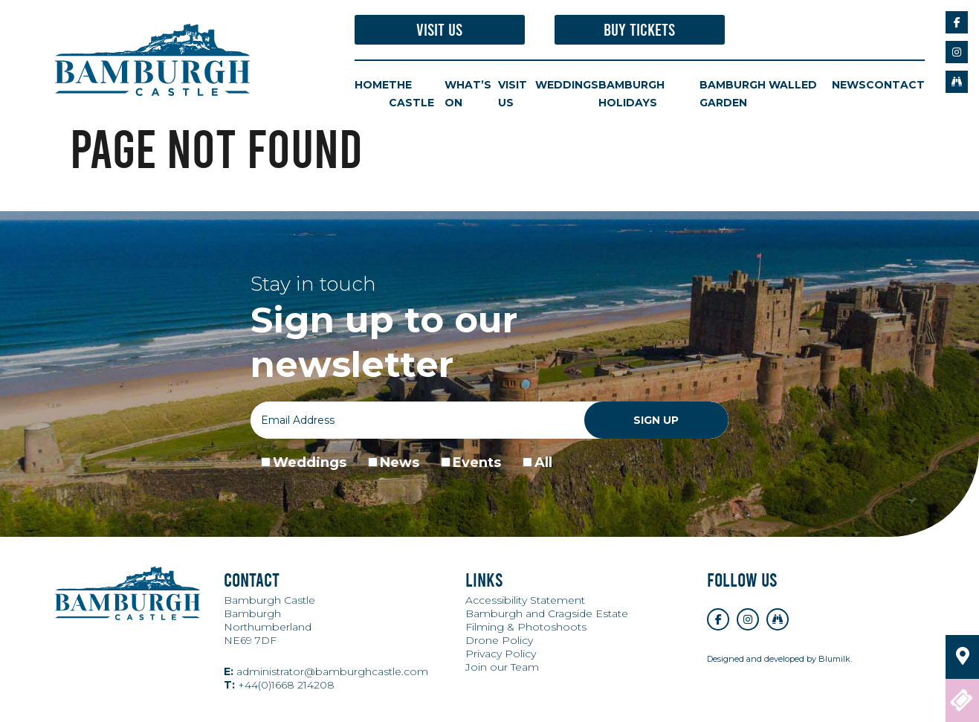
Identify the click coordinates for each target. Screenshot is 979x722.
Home (372, 85)
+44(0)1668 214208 (279, 685)
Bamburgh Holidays (631, 94)
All (543, 463)
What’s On (468, 94)
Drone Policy (499, 641)
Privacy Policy (500, 654)
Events (477, 463)
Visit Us (439, 30)
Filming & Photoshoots (526, 627)
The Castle (411, 94)
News (849, 85)
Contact (895, 85)
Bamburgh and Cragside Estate (546, 614)
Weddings (566, 85)
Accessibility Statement (525, 600)
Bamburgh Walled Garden (758, 94)
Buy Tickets (639, 30)
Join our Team (502, 667)
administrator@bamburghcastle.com (326, 672)
